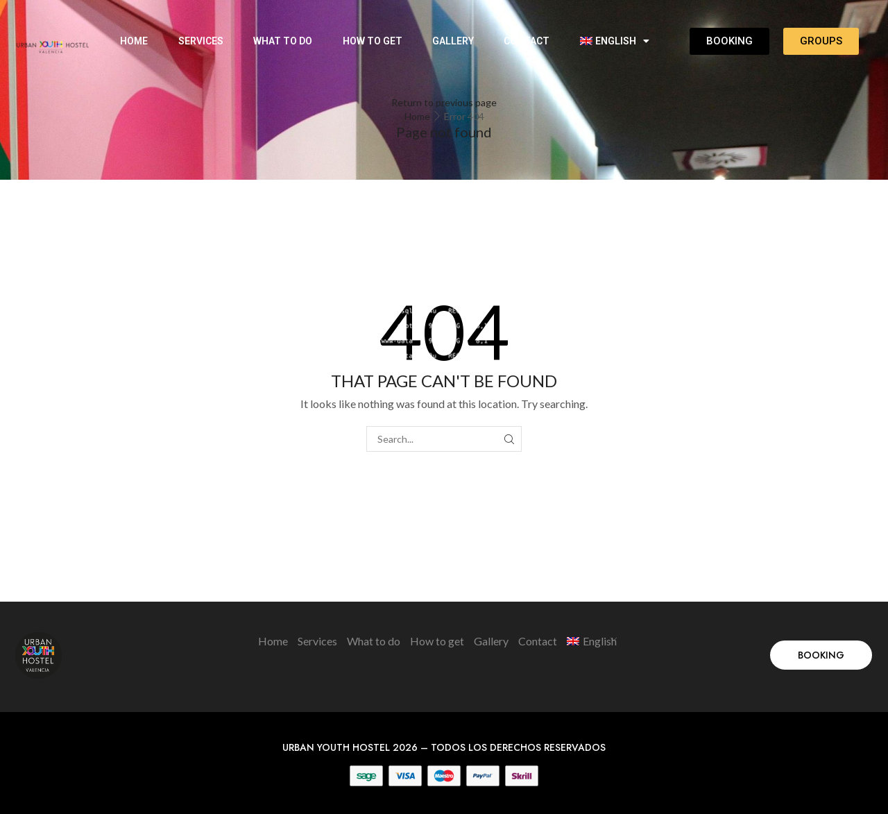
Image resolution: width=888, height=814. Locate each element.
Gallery (453, 40)
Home (134, 40)
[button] (821, 655)
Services (200, 40)
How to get (372, 40)
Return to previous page (444, 102)
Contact (526, 40)
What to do (282, 40)
